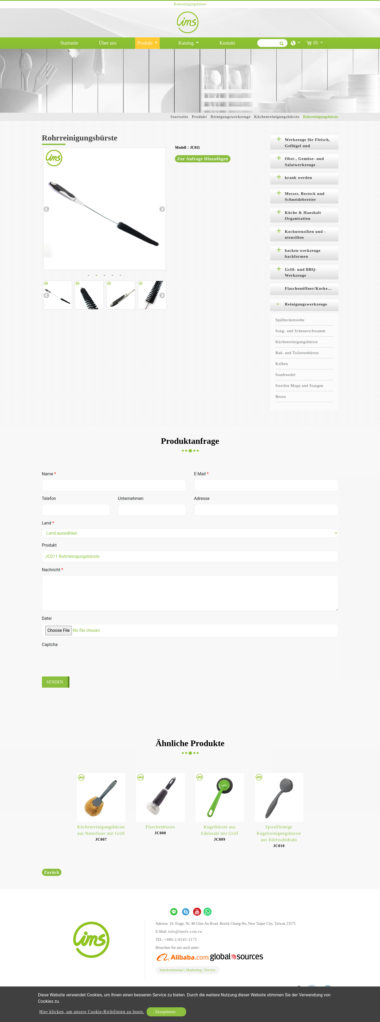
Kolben (282, 364)
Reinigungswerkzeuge (230, 117)
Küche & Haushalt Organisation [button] (303, 215)
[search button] (281, 45)
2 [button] (96, 275)
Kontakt (227, 43)
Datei (47, 618)
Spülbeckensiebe (290, 320)
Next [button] (161, 209)
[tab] (304, 141)
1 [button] (88, 275)
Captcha (50, 644)
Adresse (202, 498)
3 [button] (104, 275)
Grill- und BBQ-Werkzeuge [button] (301, 272)
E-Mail (201, 473)
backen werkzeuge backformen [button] (303, 253)
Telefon (49, 498)
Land (48, 523)
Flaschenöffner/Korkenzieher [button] (311, 288)
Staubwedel (286, 375)
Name (49, 473)
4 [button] (112, 275)
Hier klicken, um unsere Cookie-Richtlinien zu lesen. (91, 1011)
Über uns (108, 43)
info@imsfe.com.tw (185, 932)
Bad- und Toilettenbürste (297, 353)
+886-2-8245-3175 (180, 940)
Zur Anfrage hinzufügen (202, 158)
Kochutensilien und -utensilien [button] (305, 234)
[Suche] (272, 43)
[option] (104, 208)
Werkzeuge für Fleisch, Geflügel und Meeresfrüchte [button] (307, 144)
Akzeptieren (165, 1011)
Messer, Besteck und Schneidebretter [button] (305, 196)
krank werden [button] (298, 177)
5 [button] (120, 275)
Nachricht (52, 569)
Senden (54, 682)
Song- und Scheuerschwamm (301, 331)
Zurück (52, 872)
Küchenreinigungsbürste (277, 117)
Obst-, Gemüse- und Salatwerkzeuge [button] (304, 161)
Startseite (70, 42)
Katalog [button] (186, 43)
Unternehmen (131, 498)
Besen (281, 397)
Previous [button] (46, 209)
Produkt (199, 117)
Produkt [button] (145, 43)
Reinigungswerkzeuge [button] (306, 304)
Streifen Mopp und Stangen (299, 386)
